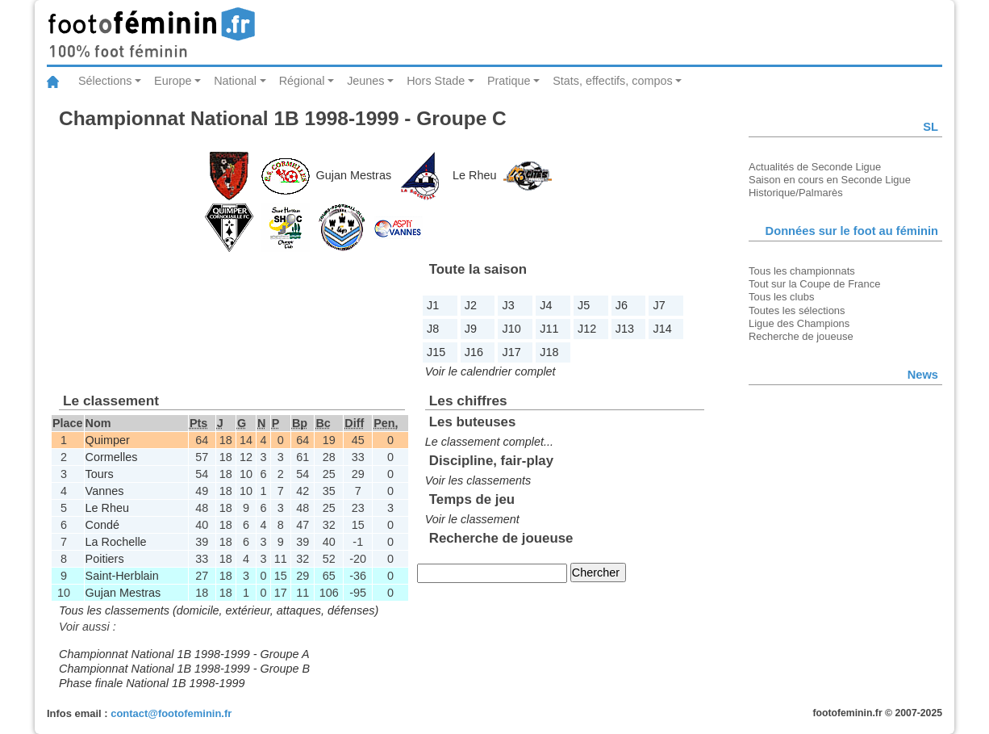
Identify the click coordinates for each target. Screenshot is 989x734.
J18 (549, 352)
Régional (302, 80)
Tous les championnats (802, 271)
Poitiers (105, 558)
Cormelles (112, 457)
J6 (622, 305)
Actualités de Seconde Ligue (815, 167)
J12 (587, 328)
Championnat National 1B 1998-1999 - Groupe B (184, 668)
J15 (436, 352)
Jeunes (365, 80)
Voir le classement (472, 519)
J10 (512, 328)
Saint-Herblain (122, 575)
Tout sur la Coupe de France (814, 284)
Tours (100, 474)
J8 (433, 328)
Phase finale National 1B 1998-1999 (151, 683)
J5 (584, 305)
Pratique (509, 80)
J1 (433, 305)
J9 (471, 328)
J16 (474, 352)
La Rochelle (116, 541)
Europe (172, 80)
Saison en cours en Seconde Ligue (830, 180)
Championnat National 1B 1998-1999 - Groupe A (184, 654)
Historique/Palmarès (796, 193)
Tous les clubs (781, 297)
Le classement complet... (489, 441)
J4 (546, 305)
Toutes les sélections (797, 310)
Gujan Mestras (354, 175)
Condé (102, 524)
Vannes (105, 490)
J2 (471, 305)
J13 (625, 328)
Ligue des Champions (799, 323)
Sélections (104, 80)
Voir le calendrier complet (490, 371)
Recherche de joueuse (801, 336)
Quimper (108, 440)
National (235, 80)
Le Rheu (474, 175)
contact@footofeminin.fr (171, 713)
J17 (512, 352)
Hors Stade (436, 80)
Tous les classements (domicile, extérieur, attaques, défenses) (218, 610)
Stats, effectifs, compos (613, 80)
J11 (549, 328)
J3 (509, 305)
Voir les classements (478, 480)
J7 (659, 305)
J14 (662, 328)
